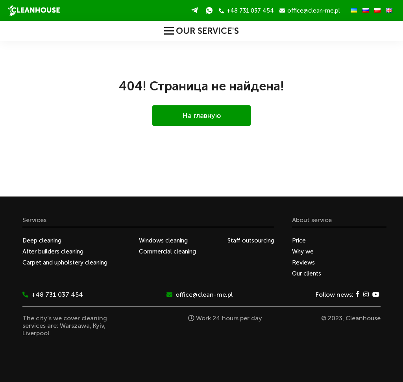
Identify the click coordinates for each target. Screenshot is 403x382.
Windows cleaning (163, 240)
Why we (303, 251)
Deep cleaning (41, 240)
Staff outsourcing (250, 240)
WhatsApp (209, 10)
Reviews (303, 262)
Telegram (194, 10)
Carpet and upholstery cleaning (64, 262)
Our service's (201, 31)
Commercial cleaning (167, 251)
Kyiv (98, 325)
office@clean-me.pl (309, 10)
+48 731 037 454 (246, 10)
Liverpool (35, 333)
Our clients (306, 273)
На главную (201, 115)
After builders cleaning (52, 251)
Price (299, 240)
